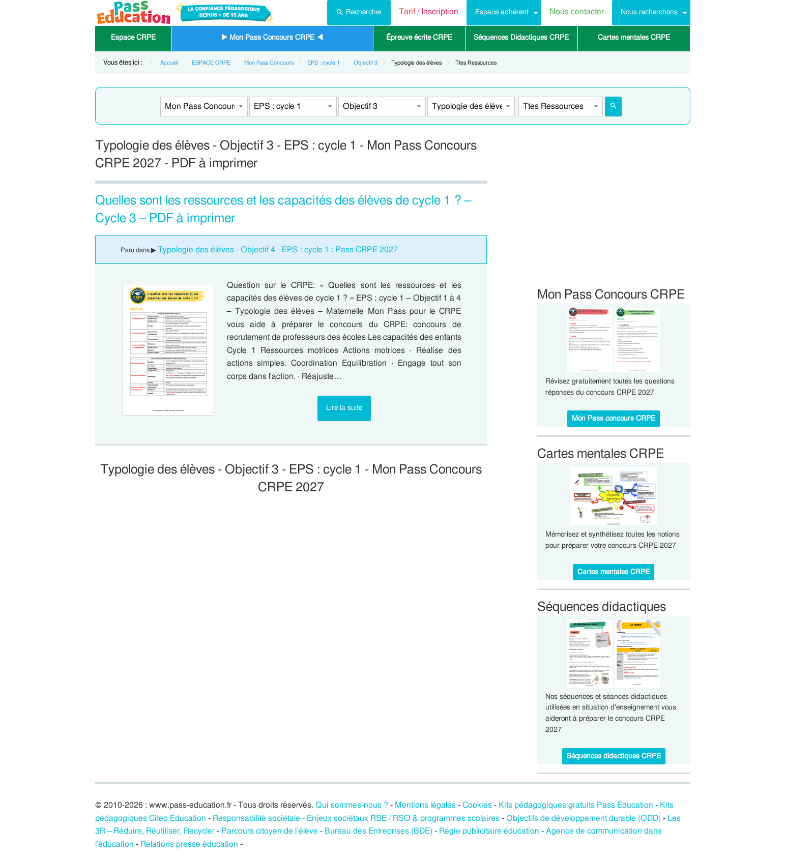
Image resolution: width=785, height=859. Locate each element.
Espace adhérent (502, 12)
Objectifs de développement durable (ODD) (583, 818)
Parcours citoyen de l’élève (269, 831)
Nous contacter (576, 12)
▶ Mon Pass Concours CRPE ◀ (272, 37)
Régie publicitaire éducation (489, 831)
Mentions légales (425, 805)
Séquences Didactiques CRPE (521, 37)
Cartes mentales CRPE (634, 37)
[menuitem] (359, 12)
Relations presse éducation (189, 844)
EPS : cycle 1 (323, 63)
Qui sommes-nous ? (351, 805)
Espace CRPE (133, 37)
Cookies (477, 805)
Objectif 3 (365, 63)
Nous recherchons (649, 12)
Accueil (169, 63)
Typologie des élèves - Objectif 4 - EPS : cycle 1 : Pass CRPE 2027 (278, 250)
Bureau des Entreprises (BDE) (378, 831)
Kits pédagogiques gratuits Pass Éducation (576, 805)
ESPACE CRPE (211, 63)
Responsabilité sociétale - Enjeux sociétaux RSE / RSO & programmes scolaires (356, 818)
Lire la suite (344, 407)
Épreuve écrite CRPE (419, 37)
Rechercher (359, 11)
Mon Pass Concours (269, 63)
